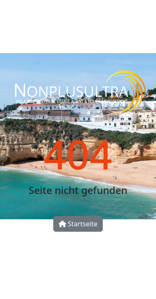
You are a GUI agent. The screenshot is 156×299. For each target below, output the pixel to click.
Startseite (78, 223)
